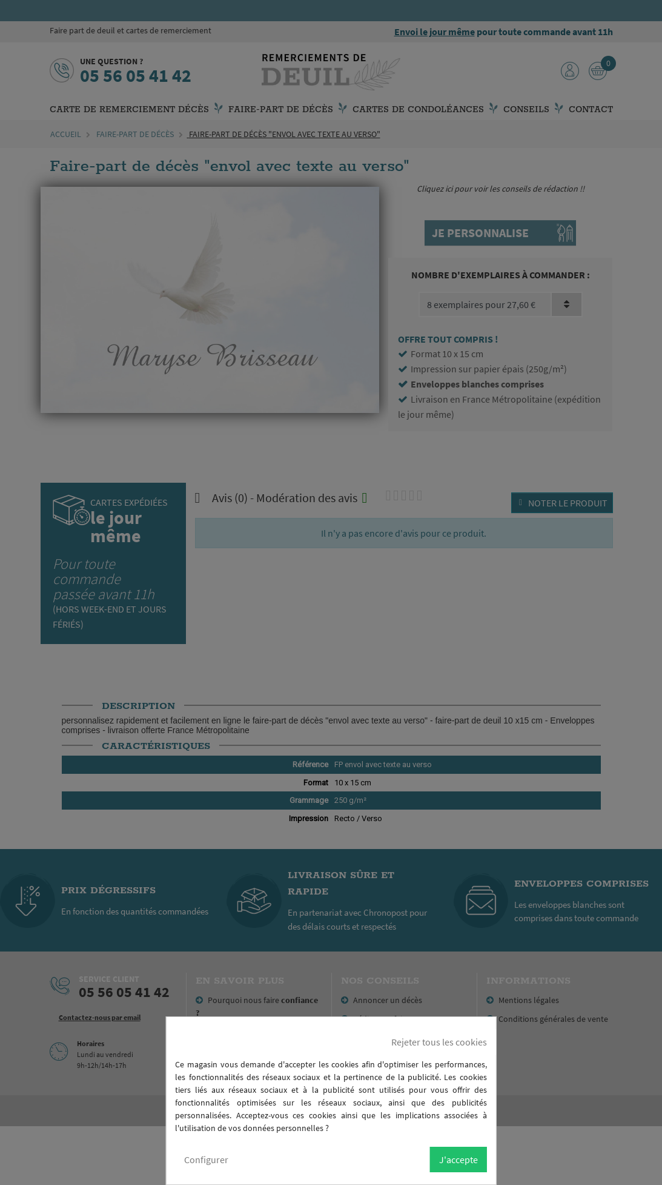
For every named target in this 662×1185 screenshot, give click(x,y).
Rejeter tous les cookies (439, 1042)
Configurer (206, 1159)
